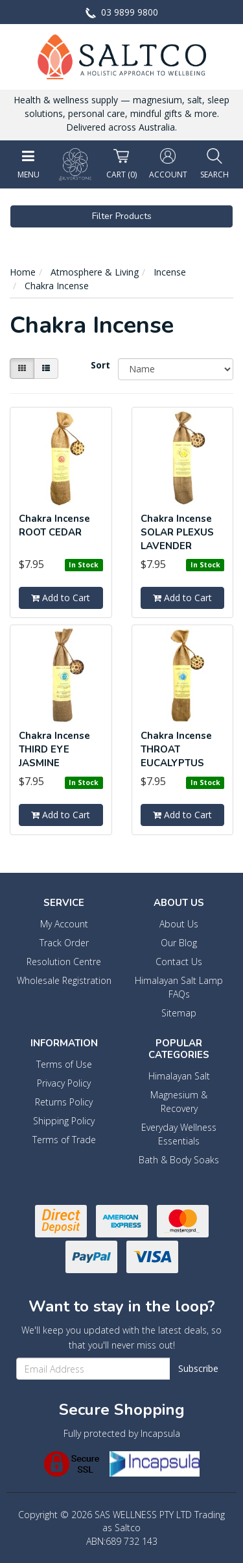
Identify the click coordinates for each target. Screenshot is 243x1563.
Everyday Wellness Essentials (178, 1134)
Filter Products (122, 216)
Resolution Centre (64, 961)
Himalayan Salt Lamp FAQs (179, 987)
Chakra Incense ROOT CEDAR (54, 525)
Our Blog (179, 943)
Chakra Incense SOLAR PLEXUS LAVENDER (177, 532)
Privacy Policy (64, 1083)
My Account (64, 924)
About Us (178, 924)
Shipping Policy (64, 1121)
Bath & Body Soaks (179, 1160)
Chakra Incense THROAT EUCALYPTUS (176, 749)
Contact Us (179, 961)
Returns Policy (64, 1102)
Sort (99, 365)
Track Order (64, 943)
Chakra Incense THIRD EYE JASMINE (54, 749)
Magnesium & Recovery (178, 1102)
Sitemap (178, 1013)
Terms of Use (64, 1064)
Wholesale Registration (64, 980)
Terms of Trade (64, 1139)
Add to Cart (60, 597)
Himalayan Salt (179, 1076)
